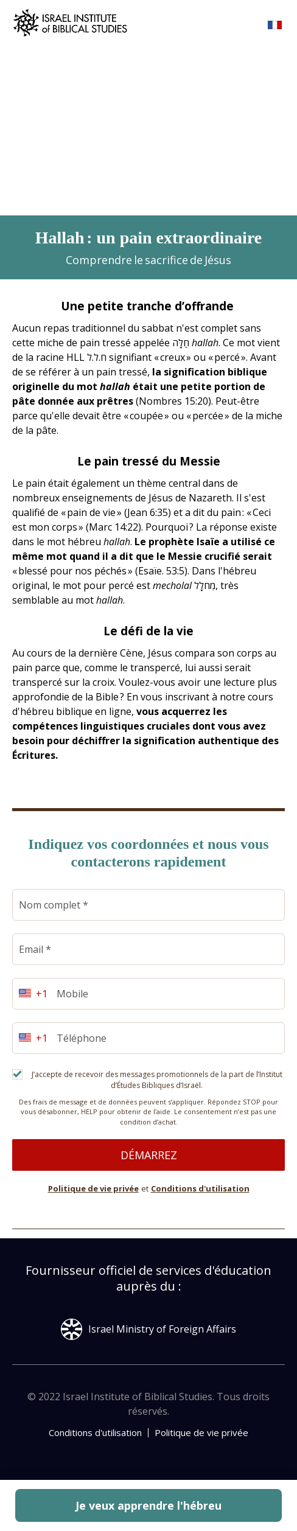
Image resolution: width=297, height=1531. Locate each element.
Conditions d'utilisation (200, 1188)
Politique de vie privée (93, 1188)
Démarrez (149, 1155)
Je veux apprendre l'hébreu (148, 1505)
